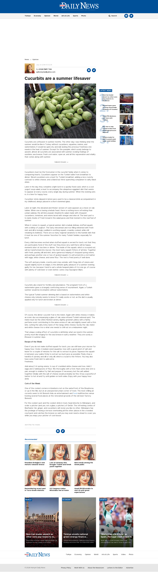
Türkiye (28, 16)
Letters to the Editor (115, 568)
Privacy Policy (66, 568)
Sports (75, 16)
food (75, 393)
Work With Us (79, 568)
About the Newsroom (96, 568)
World (56, 16)
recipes (37, 424)
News (27, 59)
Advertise (129, 568)
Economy (37, 16)
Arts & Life (66, 16)
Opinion (47, 16)
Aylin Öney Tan (29, 424)
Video (123, 554)
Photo (83, 16)
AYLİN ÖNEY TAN (45, 69)
